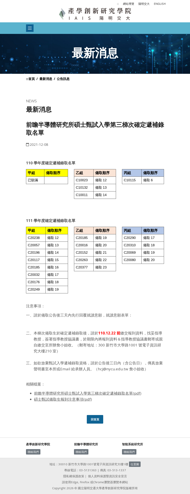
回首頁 (95, 419)
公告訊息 (63, 79)
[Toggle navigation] (30, 28)
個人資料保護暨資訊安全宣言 (107, 476)
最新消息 (45, 79)
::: (118, 4)
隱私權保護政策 (73, 476)
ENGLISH (160, 4)
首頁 (31, 79)
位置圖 (135, 464)
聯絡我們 (33, 452)
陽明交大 (144, 4)
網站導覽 (128, 4)
